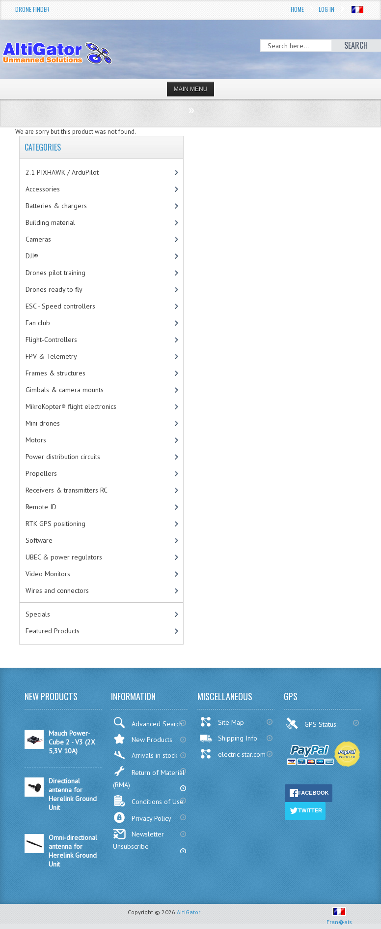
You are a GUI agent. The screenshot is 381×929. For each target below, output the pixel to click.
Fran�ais (339, 918)
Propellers (41, 473)
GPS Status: (312, 723)
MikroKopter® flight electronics (71, 406)
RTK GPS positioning (55, 523)
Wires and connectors (57, 590)
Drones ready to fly (54, 289)
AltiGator (188, 912)
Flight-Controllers (51, 339)
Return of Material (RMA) (149, 777)
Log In (326, 9)
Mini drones (43, 423)
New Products (142, 739)
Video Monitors (48, 573)
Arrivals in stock (145, 755)
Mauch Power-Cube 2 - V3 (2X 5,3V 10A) (72, 742)
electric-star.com (232, 754)
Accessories (43, 189)
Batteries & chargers (56, 205)
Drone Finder (32, 9)
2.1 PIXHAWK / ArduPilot (62, 172)
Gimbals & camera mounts (65, 389)
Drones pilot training (55, 272)
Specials (38, 614)
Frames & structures (55, 373)
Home (297, 9)
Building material (50, 222)
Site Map (221, 722)
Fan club (38, 322)
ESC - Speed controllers (60, 306)
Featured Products (53, 630)
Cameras (38, 239)
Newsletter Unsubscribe (138, 840)
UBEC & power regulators (64, 557)
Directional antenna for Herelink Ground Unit (73, 794)
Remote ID (41, 506)
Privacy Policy (142, 817)
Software (39, 540)
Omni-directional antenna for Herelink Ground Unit (73, 850)
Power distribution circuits (63, 456)
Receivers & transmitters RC (67, 490)
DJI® (32, 255)
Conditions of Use (148, 801)
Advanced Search (148, 722)
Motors (36, 439)
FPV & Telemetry (51, 356)
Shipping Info (228, 738)
